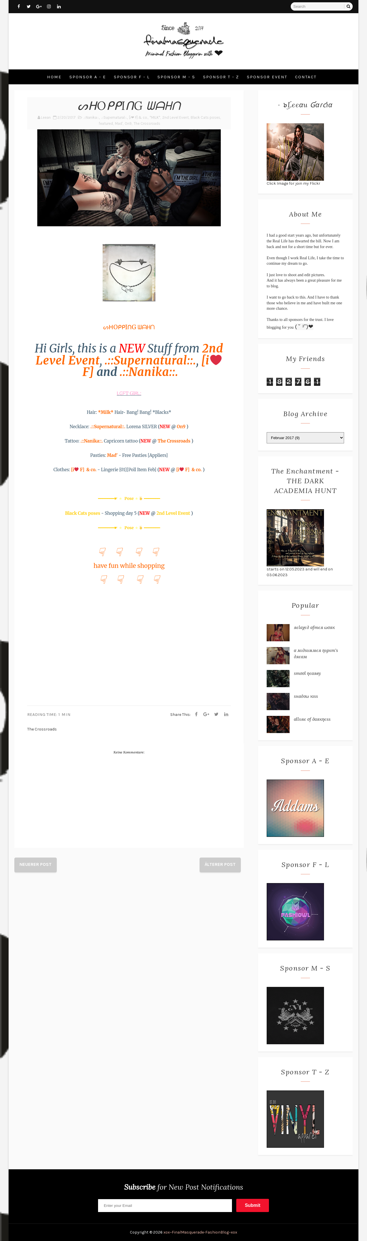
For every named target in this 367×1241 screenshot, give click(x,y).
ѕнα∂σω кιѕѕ (306, 696)
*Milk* (106, 412)
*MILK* (155, 117)
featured (106, 123)
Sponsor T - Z (221, 76)
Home (54, 76)
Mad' (119, 123)
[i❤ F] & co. (138, 117)
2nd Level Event (175, 117)
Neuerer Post (35, 864)
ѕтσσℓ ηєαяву (307, 673)
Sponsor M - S (176, 76)
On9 (128, 123)
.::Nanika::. (91, 117)
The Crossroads (147, 123)
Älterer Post (220, 864)
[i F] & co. (84, 469)
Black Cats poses (205, 117)
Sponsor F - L (132, 76)
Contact (306, 76)
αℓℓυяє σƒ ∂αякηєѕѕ (312, 719)
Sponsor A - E (87, 76)
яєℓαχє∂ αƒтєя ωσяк (314, 627)
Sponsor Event (267, 76)
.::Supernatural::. (114, 117)
